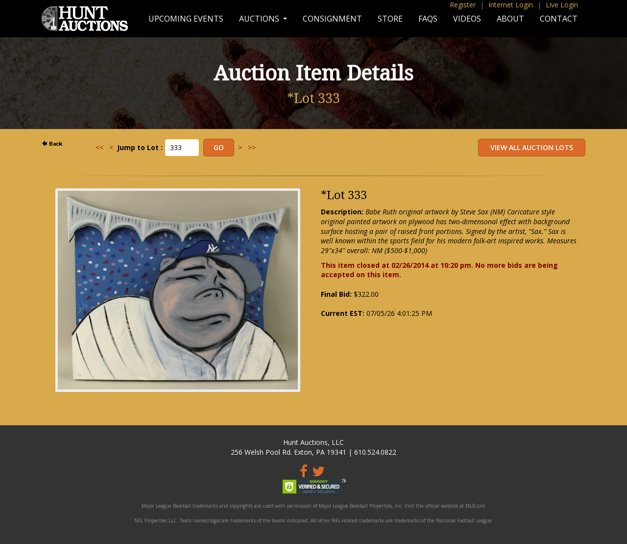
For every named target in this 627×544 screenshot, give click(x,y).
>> (252, 147)
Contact (559, 18)
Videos (467, 18)
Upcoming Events (185, 18)
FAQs (427, 18)
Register (463, 4)
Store (390, 18)
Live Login (562, 4)
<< (99, 147)
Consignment (332, 18)
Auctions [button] (260, 18)
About (510, 18)
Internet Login (510, 4)
